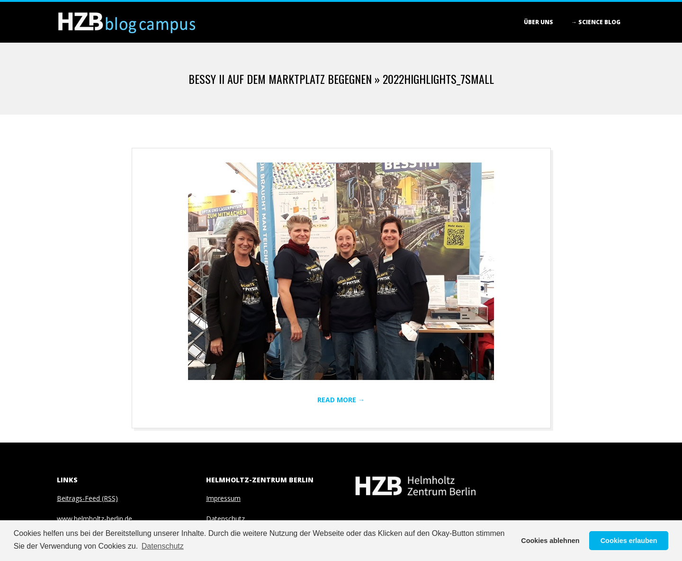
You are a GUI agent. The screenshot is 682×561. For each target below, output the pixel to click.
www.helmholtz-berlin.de (94, 518)
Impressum (223, 498)
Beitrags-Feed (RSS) (87, 498)
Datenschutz (225, 518)
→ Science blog (595, 22)
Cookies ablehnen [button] (550, 540)
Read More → (341, 399)
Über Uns (538, 22)
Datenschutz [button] (163, 546)
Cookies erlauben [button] (629, 540)
